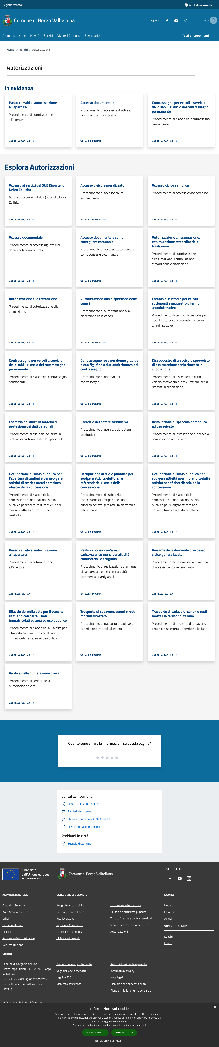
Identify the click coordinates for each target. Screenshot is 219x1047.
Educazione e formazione (125, 905)
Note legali (117, 977)
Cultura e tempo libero (70, 912)
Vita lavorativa (65, 918)
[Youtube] (171, 20)
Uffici (5, 918)
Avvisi (168, 918)
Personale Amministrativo (18, 938)
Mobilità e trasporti (68, 938)
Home (10, 49)
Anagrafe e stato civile (70, 905)
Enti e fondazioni (12, 925)
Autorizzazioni (119, 931)
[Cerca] (212, 20)
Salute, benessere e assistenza (129, 925)
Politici (6, 931)
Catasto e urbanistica (69, 931)
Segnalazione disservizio (71, 970)
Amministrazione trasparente (128, 964)
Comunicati (171, 912)
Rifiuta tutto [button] (124, 1032)
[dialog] (109, 1025)
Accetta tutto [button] (95, 1032)
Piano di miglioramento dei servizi (131, 990)
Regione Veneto (12, 5)
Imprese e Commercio (69, 925)
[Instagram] (180, 20)
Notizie (168, 905)
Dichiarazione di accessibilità (128, 984)
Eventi (168, 943)
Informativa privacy (122, 970)
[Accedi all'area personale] (198, 5)
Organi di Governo (13, 905)
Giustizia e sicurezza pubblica (128, 912)
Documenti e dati (13, 945)
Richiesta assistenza (69, 984)
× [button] (215, 1007)
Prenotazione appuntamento (74, 964)
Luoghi (168, 936)
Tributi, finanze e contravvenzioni (131, 918)
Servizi (23, 49)
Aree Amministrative (15, 912)
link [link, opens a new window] (144, 1025)
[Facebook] (161, 20)
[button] (109, 1041)
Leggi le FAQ (64, 977)
